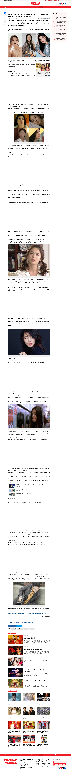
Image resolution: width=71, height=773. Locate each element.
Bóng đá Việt (20, 7)
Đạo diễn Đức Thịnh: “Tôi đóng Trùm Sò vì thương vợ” (36, 659)
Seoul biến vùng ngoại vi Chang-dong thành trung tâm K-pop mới (43, 717)
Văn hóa (32, 7)
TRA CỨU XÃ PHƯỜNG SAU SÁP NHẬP (52, 0)
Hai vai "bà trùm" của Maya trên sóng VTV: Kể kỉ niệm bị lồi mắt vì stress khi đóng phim (14, 703)
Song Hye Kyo (19, 628)
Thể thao (14, 7)
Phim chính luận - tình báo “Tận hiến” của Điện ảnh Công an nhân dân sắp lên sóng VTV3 (36, 648)
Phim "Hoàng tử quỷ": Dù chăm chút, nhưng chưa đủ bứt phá (61, 17)
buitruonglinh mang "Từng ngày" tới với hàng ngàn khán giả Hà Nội (36, 670)
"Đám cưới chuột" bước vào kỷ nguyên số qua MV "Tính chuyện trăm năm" (28, 731)
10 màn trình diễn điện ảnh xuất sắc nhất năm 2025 (61, 22)
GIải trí (41, 7)
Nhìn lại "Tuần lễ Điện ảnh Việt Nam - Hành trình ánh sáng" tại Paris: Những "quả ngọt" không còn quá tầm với (61, 28)
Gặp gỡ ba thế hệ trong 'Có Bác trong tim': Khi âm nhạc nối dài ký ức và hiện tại (37, 637)
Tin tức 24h (9, 7)
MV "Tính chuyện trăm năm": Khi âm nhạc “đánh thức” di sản (36, 681)
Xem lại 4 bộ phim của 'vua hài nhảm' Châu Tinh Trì (23, 493)
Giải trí (9, 12)
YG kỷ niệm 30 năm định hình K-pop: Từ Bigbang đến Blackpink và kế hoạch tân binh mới (43, 703)
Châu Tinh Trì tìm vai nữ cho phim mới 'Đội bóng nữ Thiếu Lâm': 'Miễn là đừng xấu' (29, 484)
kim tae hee (26, 628)
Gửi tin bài (60, 0)
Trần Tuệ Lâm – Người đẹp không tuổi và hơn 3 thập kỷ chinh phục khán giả (27, 613)
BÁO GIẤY (45, 0)
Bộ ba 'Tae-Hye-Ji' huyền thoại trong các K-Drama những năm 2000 (43, 73)
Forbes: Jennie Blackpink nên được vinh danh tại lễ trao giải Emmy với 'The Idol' (28, 489)
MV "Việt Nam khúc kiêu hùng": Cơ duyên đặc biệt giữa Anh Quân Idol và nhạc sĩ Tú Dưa (14, 731)
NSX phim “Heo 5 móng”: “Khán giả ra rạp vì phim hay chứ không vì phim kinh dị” (29, 717)
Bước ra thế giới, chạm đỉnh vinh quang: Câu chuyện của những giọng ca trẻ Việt (43, 731)
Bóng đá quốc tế (27, 7)
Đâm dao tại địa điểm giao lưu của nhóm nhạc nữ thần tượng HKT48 (61, 39)
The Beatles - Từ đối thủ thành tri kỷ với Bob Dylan (43, 745)
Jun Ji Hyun (32, 628)
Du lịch (37, 7)
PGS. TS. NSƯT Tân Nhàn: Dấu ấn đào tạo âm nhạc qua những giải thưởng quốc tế (28, 703)
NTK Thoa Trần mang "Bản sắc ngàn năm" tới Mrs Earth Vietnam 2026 (14, 717)
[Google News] (44, 19)
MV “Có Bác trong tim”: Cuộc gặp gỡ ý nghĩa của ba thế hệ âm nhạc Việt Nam (14, 745)
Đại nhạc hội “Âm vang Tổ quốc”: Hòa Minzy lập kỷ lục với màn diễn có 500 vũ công (29, 745)
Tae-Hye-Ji (14, 628)
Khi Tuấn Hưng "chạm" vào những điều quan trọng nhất (61, 34)
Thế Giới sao (46, 7)
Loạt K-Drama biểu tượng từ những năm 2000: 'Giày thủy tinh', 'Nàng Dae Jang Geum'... (22, 622)
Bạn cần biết (51, 7)
